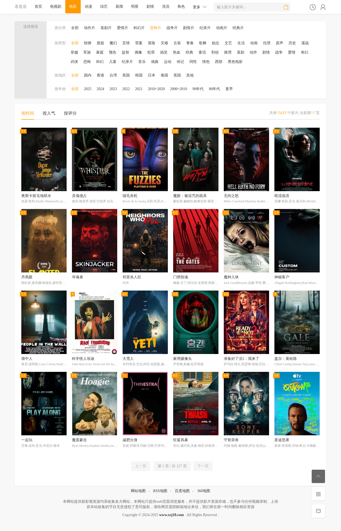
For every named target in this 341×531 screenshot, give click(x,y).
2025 (87, 89)
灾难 (164, 43)
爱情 (291, 52)
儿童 (112, 62)
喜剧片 (106, 28)
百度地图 (182, 491)
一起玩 (27, 440)
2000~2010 (178, 89)
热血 (176, 52)
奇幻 (304, 52)
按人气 (49, 113)
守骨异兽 (231, 440)
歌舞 (202, 43)
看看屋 (21, 6)
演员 (165, 7)
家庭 (100, 52)
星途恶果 (281, 440)
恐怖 (87, 62)
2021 (139, 89)
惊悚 (87, 43)
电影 (73, 7)
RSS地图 (160, 491)
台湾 (113, 75)
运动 (167, 62)
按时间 (27, 113)
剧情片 (188, 28)
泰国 (164, 75)
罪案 (139, 43)
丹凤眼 (27, 277)
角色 (181, 7)
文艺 (228, 43)
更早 (229, 89)
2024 (100, 89)
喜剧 (240, 52)
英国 (177, 75)
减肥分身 (130, 440)
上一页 (140, 466)
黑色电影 (235, 62)
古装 (177, 43)
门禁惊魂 (180, 277)
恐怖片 (155, 28)
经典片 (238, 28)
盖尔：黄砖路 (285, 359)
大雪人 (128, 359)
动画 (254, 43)
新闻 (119, 7)
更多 (200, 7)
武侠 (74, 62)
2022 (126, 89)
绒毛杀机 (130, 196)
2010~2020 (156, 89)
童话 (202, 52)
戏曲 (155, 62)
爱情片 (122, 28)
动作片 (89, 28)
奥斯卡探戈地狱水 (36, 196)
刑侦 (215, 52)
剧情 (150, 7)
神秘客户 (281, 277)
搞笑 (164, 52)
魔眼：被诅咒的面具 (190, 196)
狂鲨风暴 (180, 440)
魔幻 (113, 43)
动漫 (88, 7)
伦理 (266, 43)
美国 (126, 75)
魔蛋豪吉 (79, 440)
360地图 (203, 491)
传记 (180, 62)
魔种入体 (231, 277)
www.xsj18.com (171, 515)
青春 (190, 43)
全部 (75, 28)
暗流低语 (281, 196)
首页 (38, 7)
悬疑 (100, 43)
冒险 (151, 43)
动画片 (221, 28)
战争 (279, 52)
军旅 (87, 52)
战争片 (172, 28)
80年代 (214, 89)
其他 (190, 75)
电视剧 (55, 7)
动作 (253, 52)
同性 (193, 62)
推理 (228, 52)
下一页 (203, 466)
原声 (279, 43)
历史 (292, 43)
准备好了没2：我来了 (241, 359)
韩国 (139, 75)
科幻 (100, 62)
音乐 (142, 62)
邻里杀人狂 (132, 277)
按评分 (70, 113)
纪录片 (205, 28)
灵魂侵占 (79, 196)
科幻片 (139, 28)
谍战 (305, 43)
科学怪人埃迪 (83, 359)
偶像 (138, 52)
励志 (215, 43)
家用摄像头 (182, 359)
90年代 (198, 89)
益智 (125, 52)
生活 (241, 43)
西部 (218, 62)
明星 (135, 7)
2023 (113, 89)
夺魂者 (77, 277)
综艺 (104, 7)
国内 (87, 75)
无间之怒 (231, 196)
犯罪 (151, 52)
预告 (112, 52)
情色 (206, 62)
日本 (151, 75)
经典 (189, 52)
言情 (126, 43)
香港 (100, 75)
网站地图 (138, 491)
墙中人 (27, 359)
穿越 (74, 52)
